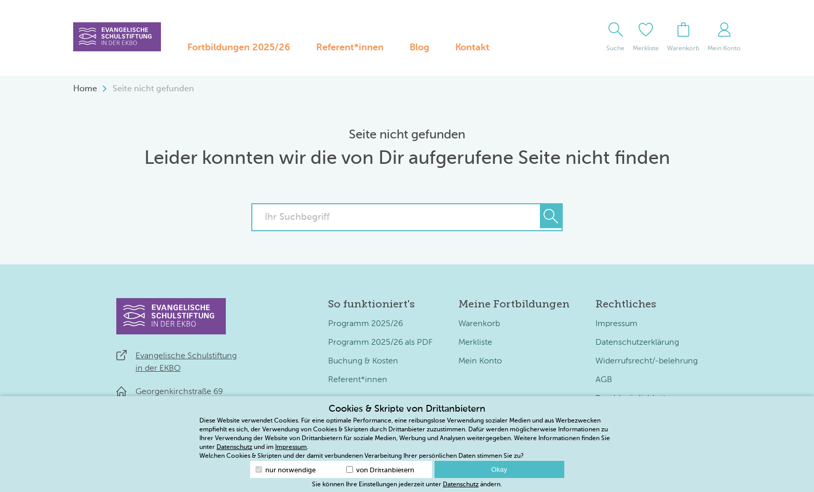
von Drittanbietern (380, 470)
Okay (499, 469)
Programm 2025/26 (365, 324)
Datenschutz (234, 447)
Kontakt (472, 47)
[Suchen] (551, 216)
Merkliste (475, 343)
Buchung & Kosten (363, 361)
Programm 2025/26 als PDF (380, 343)
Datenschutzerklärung (637, 343)
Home (85, 89)
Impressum (616, 324)
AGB (603, 380)
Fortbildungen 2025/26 (238, 47)
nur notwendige (285, 470)
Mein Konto (480, 361)
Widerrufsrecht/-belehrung (646, 361)
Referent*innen (350, 47)
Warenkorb (479, 324)
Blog (419, 47)
